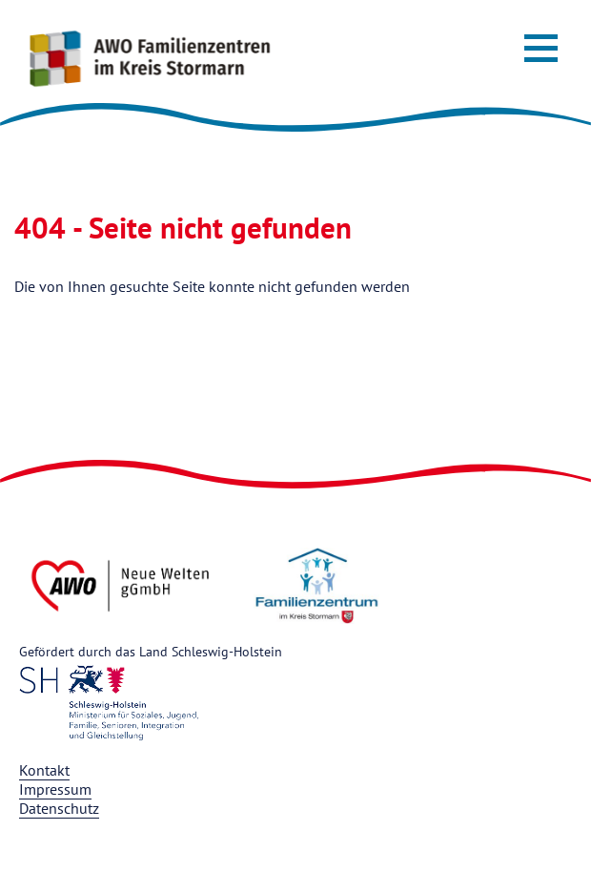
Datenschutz (59, 808)
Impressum (55, 789)
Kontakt (44, 769)
